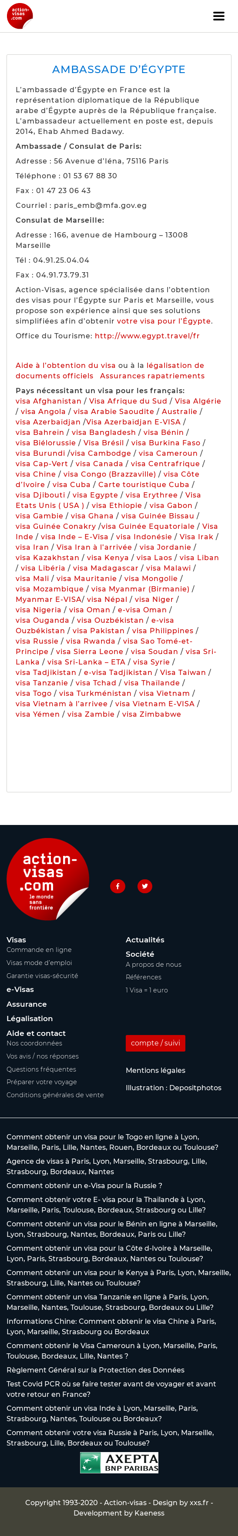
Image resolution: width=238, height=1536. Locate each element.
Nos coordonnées (34, 1043)
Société (140, 954)
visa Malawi (168, 568)
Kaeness (149, 1513)
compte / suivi (155, 1043)
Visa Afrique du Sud (128, 401)
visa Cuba (72, 485)
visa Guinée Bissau (157, 516)
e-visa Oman (142, 610)
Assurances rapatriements (152, 376)
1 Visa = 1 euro (147, 990)
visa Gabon (171, 505)
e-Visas (20, 989)
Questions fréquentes (41, 1069)
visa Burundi (40, 453)
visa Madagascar (106, 568)
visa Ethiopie (117, 505)
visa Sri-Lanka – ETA (86, 662)
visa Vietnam (164, 693)
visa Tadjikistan (46, 672)
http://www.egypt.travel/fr (147, 336)
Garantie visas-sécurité (42, 976)
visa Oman (90, 610)
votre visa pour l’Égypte (164, 321)
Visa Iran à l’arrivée (95, 547)
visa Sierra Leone (90, 652)
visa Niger (154, 599)
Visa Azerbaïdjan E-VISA (133, 422)
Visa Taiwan (184, 672)
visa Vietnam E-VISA (155, 704)
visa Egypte (95, 495)
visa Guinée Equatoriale (148, 526)
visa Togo (34, 693)
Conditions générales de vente (55, 1095)
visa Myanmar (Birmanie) (140, 589)
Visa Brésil (104, 443)
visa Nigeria (39, 610)
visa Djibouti (40, 495)
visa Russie (37, 641)
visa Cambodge (100, 453)
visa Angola (43, 411)
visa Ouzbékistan (110, 620)
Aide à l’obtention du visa (66, 365)
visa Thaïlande (152, 683)
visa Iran (32, 547)
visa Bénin (164, 432)
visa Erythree (152, 495)
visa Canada (100, 464)
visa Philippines (163, 631)
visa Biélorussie (46, 443)
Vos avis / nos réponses (43, 1056)
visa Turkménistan (95, 693)
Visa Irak (197, 537)
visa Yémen (38, 714)
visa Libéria (43, 568)
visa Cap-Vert (42, 464)
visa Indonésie (144, 537)
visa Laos (154, 558)
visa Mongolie (151, 578)
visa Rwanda (91, 641)
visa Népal (107, 599)
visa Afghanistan (49, 401)
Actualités (145, 939)
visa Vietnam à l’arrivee (62, 704)
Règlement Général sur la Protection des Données (95, 1370)
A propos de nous (153, 964)
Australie (180, 411)
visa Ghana (92, 516)
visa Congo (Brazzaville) (110, 474)
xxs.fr (199, 1503)
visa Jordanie (165, 547)
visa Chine (36, 474)
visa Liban (199, 558)
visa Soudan (154, 652)
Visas (16, 939)
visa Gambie (40, 516)
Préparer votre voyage (42, 1082)
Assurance (27, 1004)
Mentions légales (155, 1070)
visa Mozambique (50, 589)
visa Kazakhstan (48, 558)
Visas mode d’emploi (39, 963)
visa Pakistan (99, 631)
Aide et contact (36, 1033)
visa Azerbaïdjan (48, 422)
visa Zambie (91, 714)
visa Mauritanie (87, 578)
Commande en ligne (39, 950)
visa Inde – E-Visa (75, 537)
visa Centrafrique (165, 464)
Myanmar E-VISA (49, 599)
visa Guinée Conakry (56, 526)
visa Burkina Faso (166, 443)
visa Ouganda (43, 620)
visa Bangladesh (104, 432)
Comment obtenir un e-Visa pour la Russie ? (84, 1186)
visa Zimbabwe (151, 714)
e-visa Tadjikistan (119, 672)
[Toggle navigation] (219, 16)
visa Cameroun (168, 453)
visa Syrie (151, 662)
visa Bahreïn (40, 432)
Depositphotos (195, 1088)
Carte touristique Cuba (144, 485)
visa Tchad (96, 683)
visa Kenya (108, 558)
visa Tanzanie (42, 683)
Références (143, 977)
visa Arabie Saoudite (114, 411)
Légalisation (30, 1018)
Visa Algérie (198, 401)
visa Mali (32, 578)
